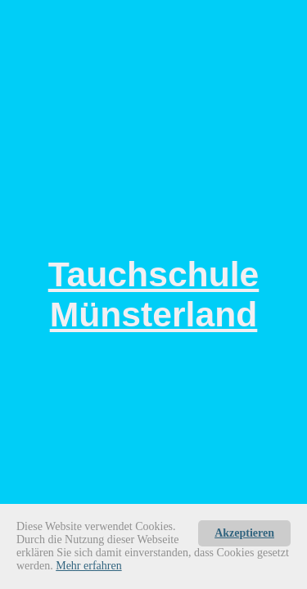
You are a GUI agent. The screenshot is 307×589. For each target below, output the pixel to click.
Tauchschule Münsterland (154, 294)
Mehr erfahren (88, 566)
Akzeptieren (244, 533)
